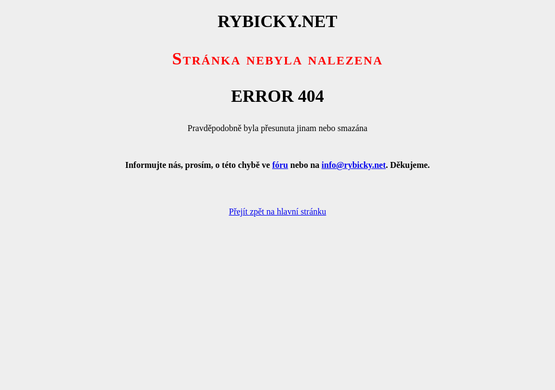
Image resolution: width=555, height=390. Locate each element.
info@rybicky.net (353, 165)
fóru (280, 165)
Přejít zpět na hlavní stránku (277, 211)
